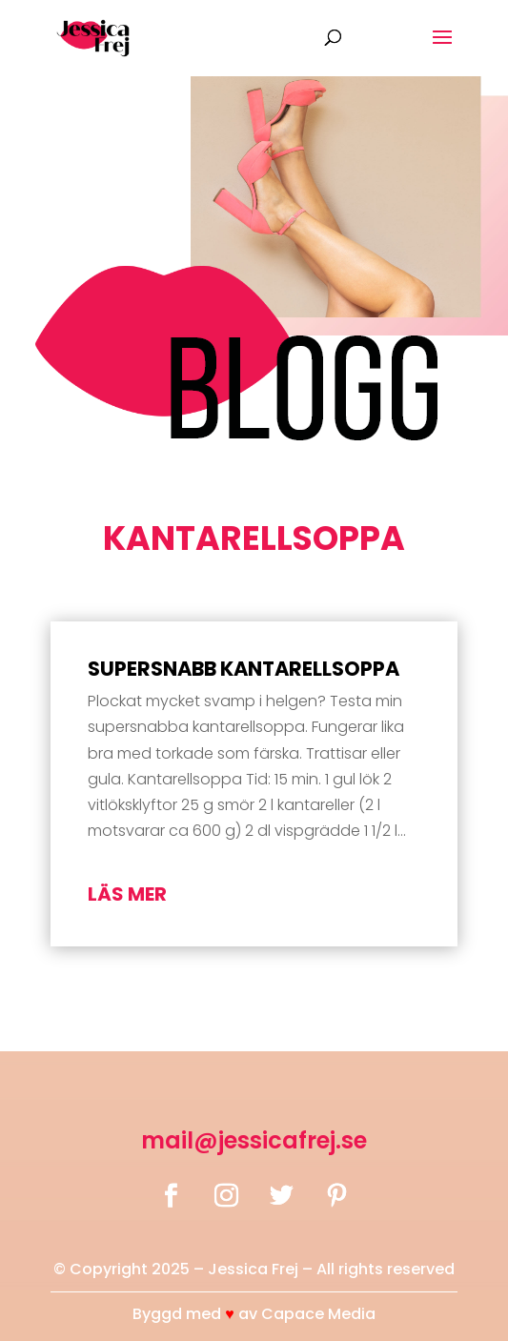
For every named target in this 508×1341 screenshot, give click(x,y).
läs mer (127, 894)
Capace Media (318, 1314)
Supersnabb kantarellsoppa (243, 668)
